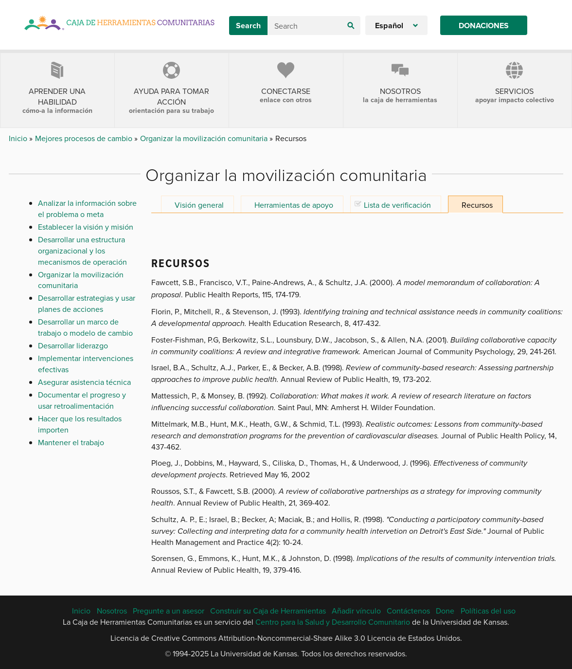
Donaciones (484, 25)
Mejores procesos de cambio (84, 138)
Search (248, 25)
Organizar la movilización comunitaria (204, 138)
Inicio (19, 138)
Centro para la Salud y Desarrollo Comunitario (332, 621)
